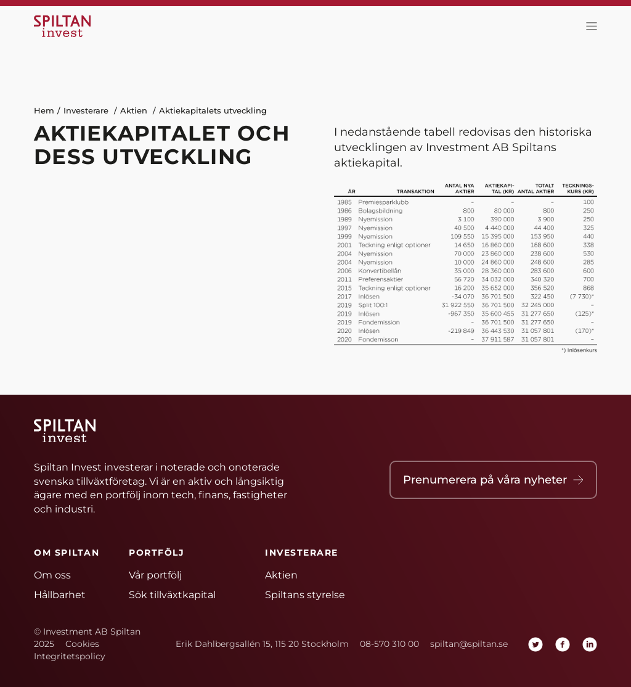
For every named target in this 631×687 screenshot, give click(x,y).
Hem (44, 110)
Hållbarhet (60, 595)
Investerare (85, 110)
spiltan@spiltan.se (469, 643)
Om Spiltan (66, 552)
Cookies (82, 643)
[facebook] (562, 644)
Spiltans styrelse (305, 595)
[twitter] (535, 644)
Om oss (52, 575)
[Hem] (65, 26)
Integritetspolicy (69, 656)
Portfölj (156, 552)
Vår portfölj (155, 575)
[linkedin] (589, 644)
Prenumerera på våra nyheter (493, 480)
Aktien (133, 110)
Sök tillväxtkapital (172, 595)
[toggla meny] (588, 26)
